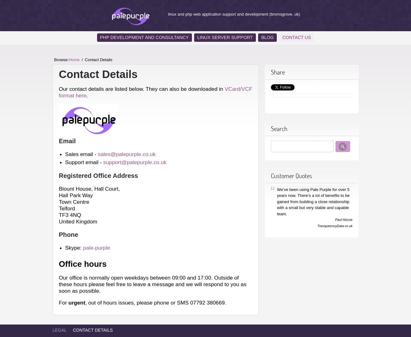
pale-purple (96, 248)
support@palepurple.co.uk (135, 162)
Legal (60, 330)
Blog (267, 37)
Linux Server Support (224, 37)
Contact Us (296, 37)
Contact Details (93, 330)
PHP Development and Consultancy (144, 37)
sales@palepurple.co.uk (126, 154)
